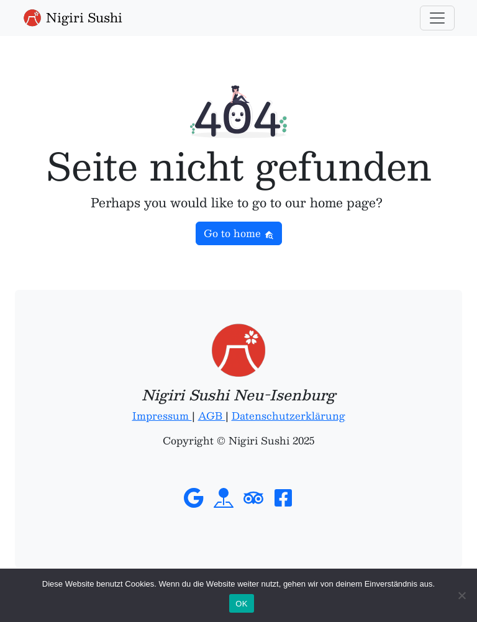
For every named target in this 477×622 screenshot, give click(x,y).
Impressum (162, 415)
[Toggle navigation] (437, 18)
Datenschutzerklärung (288, 415)
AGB (211, 415)
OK (241, 603)
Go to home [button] (239, 233)
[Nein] (461, 595)
